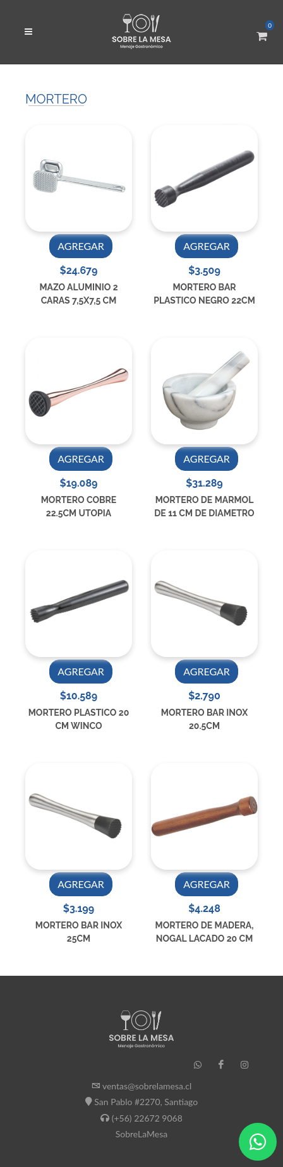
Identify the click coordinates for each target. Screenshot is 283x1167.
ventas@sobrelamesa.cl (146, 1086)
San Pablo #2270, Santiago (146, 1101)
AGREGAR (80, 246)
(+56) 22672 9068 (147, 1117)
